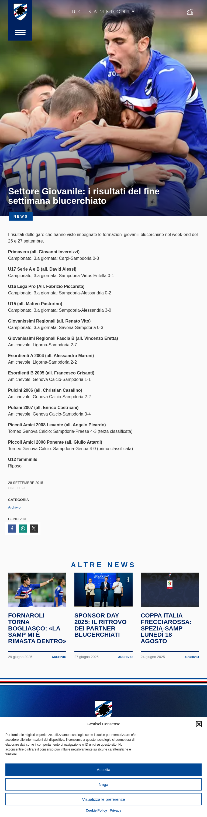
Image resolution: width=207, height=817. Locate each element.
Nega (103, 784)
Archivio (14, 507)
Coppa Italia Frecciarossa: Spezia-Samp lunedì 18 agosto (166, 628)
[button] (199, 724)
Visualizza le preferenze (103, 799)
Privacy (115, 810)
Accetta (103, 769)
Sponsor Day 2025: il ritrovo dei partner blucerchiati (100, 625)
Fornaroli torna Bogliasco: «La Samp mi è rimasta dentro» (37, 628)
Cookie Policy (96, 810)
